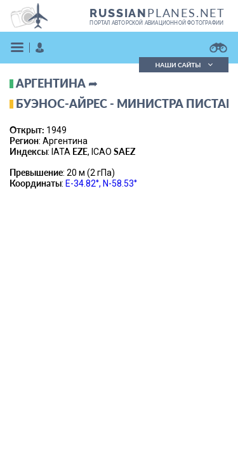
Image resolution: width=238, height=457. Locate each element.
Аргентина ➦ (57, 83)
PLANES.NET (157, 13)
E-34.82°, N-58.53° (101, 183)
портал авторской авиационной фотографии (156, 23)
